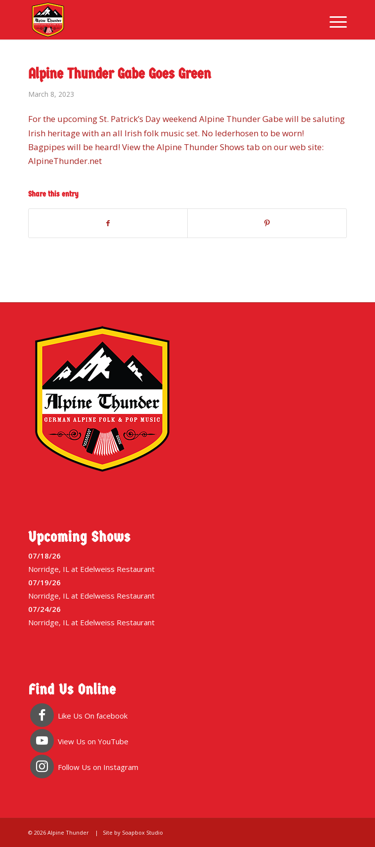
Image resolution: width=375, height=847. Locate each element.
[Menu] (333, 20)
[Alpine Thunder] (155, 20)
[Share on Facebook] (108, 223)
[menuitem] (333, 20)
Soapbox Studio (142, 832)
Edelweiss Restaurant (117, 569)
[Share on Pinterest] (267, 223)
